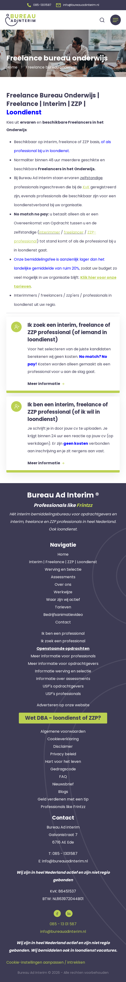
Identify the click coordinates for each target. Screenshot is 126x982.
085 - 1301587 (65, 852)
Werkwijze (63, 591)
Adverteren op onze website (63, 704)
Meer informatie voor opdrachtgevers (63, 662)
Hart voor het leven (63, 761)
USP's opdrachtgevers (63, 685)
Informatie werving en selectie (63, 670)
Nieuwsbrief (63, 783)
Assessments (63, 576)
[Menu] (115, 19)
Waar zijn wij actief (63, 598)
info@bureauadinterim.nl (65, 860)
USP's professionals (63, 692)
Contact (63, 621)
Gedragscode (63, 768)
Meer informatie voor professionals (63, 655)
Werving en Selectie (63, 568)
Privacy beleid (63, 753)
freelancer (74, 231)
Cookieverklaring (63, 738)
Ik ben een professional (63, 632)
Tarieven (63, 606)
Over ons (63, 583)
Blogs (63, 791)
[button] (39, 4)
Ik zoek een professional (63, 640)
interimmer (49, 231)
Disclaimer (63, 745)
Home (63, 553)
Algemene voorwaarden (63, 730)
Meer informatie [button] (46, 382)
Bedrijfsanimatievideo (63, 613)
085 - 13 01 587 (63, 923)
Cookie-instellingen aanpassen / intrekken (45, 961)
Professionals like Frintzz (63, 806)
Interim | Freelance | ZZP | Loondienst (63, 561)
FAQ (63, 776)
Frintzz (84, 504)
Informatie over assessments (63, 677)
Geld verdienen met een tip (63, 798)
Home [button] (11, 66)
